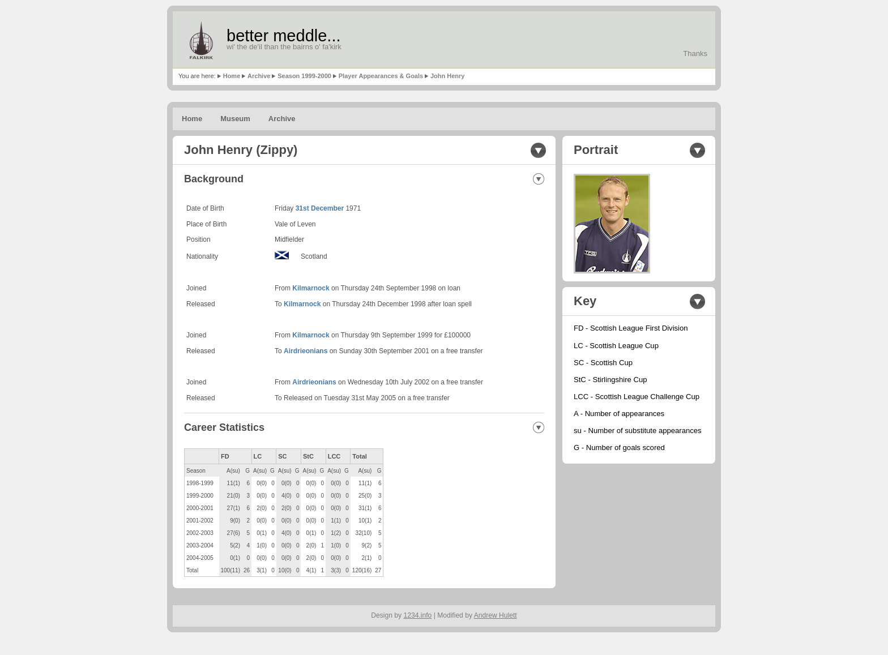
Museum (235, 118)
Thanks (695, 53)
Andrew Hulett (495, 615)
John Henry (447, 75)
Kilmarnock (310, 288)
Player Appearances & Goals (381, 75)
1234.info (418, 615)
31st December (320, 208)
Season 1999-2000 (304, 75)
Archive (258, 75)
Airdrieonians (305, 351)
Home (232, 75)
